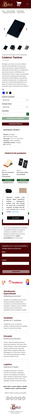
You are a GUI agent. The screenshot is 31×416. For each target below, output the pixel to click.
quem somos (7, 386)
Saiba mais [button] (15, 211)
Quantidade (5, 111)
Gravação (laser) (7, 104)
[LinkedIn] (23, 398)
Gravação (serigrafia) (8, 97)
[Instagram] (12, 398)
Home (3, 11)
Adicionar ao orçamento (15, 118)
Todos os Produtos (11, 11)
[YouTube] (16, 398)
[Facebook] (19, 398)
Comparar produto (15, 124)
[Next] (26, 29)
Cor (3, 89)
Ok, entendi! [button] (15, 218)
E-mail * (4, 260)
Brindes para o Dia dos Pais (9, 12)
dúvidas (24, 386)
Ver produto (8, 180)
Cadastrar (16, 271)
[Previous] (4, 29)
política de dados (21, 388)
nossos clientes (16, 386)
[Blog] (8, 398)
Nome (4, 252)
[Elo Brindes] (7, 4)
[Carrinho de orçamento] (18, 4)
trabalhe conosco (10, 388)
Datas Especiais (20, 11)
